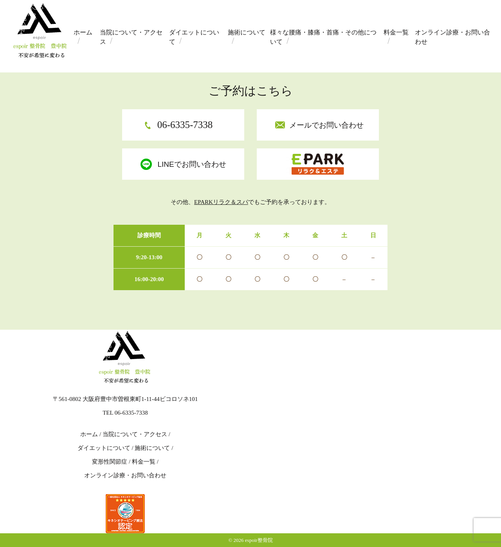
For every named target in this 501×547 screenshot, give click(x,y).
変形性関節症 (109, 462)
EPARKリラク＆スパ (221, 202)
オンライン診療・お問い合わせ (452, 37)
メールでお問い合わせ (326, 125)
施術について (246, 32)
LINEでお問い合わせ (191, 164)
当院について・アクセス (131, 37)
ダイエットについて (194, 37)
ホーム (83, 32)
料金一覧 (396, 32)
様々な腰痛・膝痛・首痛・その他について (323, 37)
